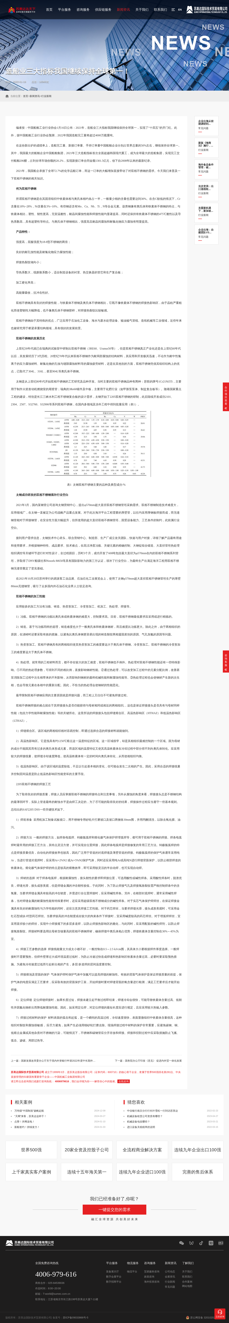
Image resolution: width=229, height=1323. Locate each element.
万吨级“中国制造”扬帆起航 (29, 1110)
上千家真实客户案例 (31, 1171)
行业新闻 (46, 96)
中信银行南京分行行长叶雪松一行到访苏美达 (152, 1110)
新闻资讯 (123, 9)
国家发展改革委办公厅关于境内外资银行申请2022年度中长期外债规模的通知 (64, 1060)
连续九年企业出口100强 (197, 1149)
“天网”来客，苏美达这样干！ (30, 1116)
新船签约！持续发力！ (27, 1127)
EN (180, 9)
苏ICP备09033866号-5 (75, 1317)
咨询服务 (83, 9)
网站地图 (187, 1286)
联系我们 (160, 9)
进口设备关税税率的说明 (141, 1127)
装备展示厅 (112, 1271)
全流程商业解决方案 (142, 1149)
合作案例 (187, 1281)
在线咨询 (123, 1081)
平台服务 (64, 9)
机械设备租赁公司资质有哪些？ (145, 1116)
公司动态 (170, 1271)
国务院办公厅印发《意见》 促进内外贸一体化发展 (153, 1060)
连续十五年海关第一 (87, 1171)
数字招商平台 (113, 1281)
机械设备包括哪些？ (138, 1121)
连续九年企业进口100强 (142, 1171)
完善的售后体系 (197, 1171)
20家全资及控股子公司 (87, 1149)
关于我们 (141, 9)
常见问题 (206, 125)
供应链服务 (103, 9)
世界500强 (31, 1149)
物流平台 (132, 1271)
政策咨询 (149, 1276)
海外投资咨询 (151, 1281)
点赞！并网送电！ (24, 1121)
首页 (49, 9)
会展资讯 (170, 1276)
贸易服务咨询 (151, 1271)
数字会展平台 (113, 1276)
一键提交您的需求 (114, 1209)
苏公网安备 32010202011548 (207, 1317)
